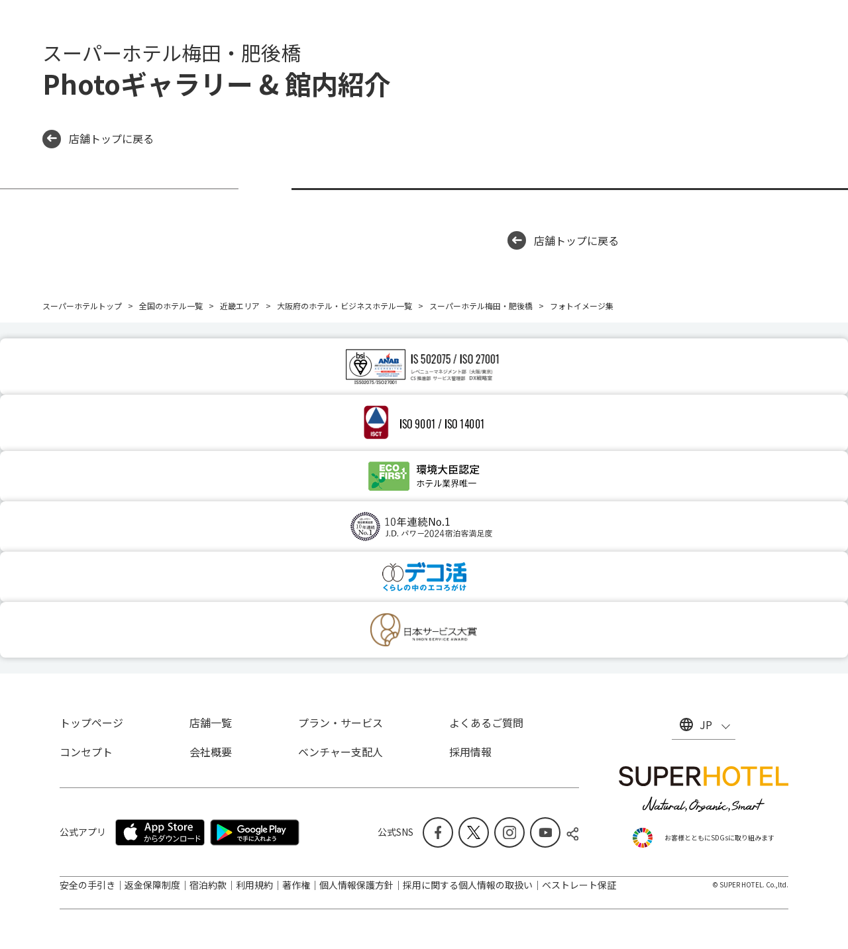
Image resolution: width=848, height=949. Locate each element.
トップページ (91, 722)
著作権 (296, 884)
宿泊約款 (208, 884)
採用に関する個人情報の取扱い (468, 884)
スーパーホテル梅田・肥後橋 (481, 305)
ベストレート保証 (579, 884)
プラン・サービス (340, 722)
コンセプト (86, 752)
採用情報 (470, 752)
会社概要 (210, 752)
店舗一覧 (210, 722)
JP (706, 724)
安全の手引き (87, 884)
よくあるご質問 (486, 722)
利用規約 (254, 884)
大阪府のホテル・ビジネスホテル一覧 (344, 305)
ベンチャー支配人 (340, 752)
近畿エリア (240, 305)
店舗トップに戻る (98, 139)
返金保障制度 (152, 884)
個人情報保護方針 (356, 884)
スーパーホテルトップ (82, 305)
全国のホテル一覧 (171, 305)
